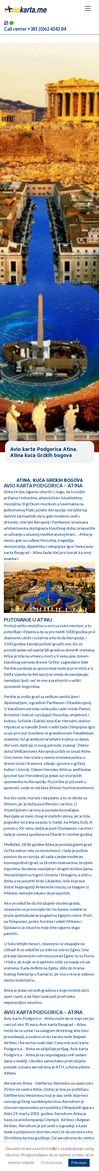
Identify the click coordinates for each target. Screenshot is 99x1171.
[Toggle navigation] (88, 8)
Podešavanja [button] (51, 1162)
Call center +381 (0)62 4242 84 (35, 29)
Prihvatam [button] (79, 1163)
